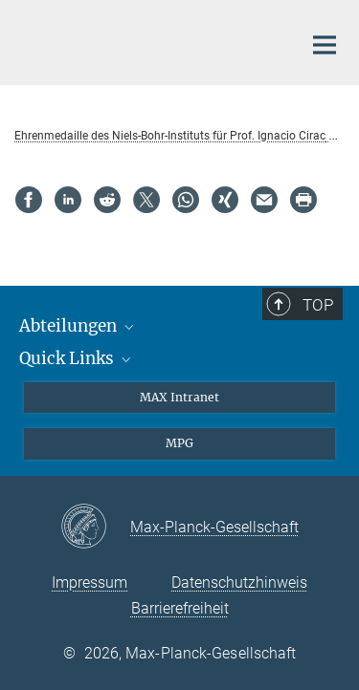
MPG (179, 443)
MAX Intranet (179, 397)
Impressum (89, 582)
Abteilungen (78, 325)
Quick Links (76, 358)
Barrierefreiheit (180, 608)
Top (318, 304)
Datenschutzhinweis (239, 582)
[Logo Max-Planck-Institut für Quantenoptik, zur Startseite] (143, 40)
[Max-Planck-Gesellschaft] (95, 527)
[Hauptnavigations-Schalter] (324, 45)
